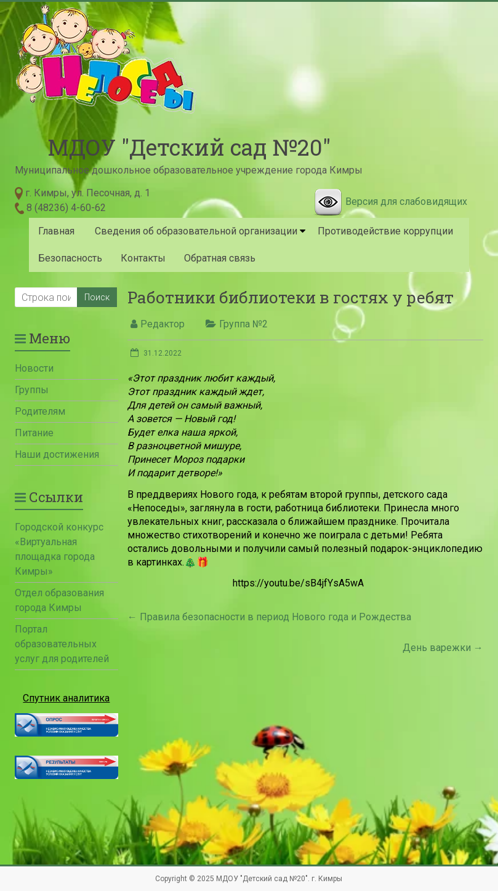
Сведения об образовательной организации (196, 231)
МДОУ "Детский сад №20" (189, 147)
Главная (56, 231)
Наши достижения (57, 454)
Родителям (40, 411)
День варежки (443, 647)
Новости (34, 368)
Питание (34, 433)
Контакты (143, 258)
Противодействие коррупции (385, 231)
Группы (32, 390)
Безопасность (70, 258)
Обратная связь (219, 258)
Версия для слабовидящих (406, 201)
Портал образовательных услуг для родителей (62, 644)
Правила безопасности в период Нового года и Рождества (269, 617)
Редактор (162, 324)
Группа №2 (243, 324)
